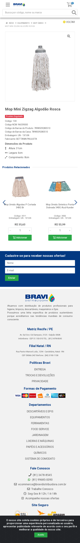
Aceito (41, 535)
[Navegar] (4, 202)
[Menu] (8, 4)
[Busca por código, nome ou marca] (37, 12)
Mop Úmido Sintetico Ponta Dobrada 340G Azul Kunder (60, 206)
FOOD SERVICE (40, 429)
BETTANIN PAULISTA (26, 139)
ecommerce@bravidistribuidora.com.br (40, 484)
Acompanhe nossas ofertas (40, 498)
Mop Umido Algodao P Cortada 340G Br (20, 206)
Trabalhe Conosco (40, 489)
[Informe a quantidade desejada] (20, 230)
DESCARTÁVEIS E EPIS (40, 411)
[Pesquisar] (74, 12)
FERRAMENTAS (40, 423)
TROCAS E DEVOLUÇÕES (40, 375)
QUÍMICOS (40, 452)
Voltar (69, 22)
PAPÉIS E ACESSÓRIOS (40, 446)
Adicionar (20, 237)
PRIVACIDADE (40, 381)
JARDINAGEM (40, 435)
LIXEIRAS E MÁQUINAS (40, 441)
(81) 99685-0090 (40, 479)
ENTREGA (40, 369)
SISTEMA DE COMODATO (40, 458)
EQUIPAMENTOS (40, 417)
